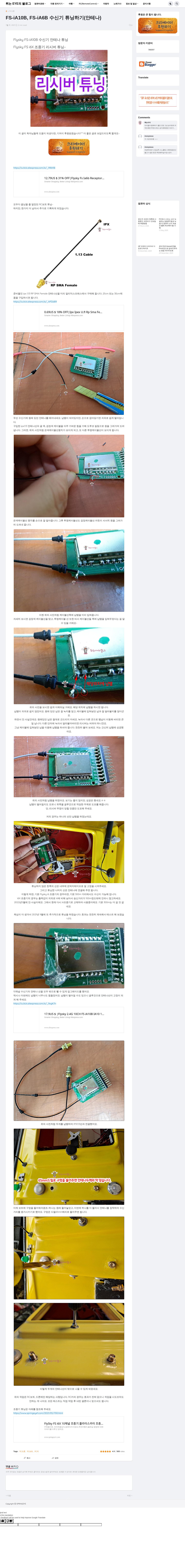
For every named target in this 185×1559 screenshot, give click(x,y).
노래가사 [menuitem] (117, 3)
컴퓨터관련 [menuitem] (39, 3)
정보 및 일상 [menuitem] (131, 3)
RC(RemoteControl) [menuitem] (88, 3)
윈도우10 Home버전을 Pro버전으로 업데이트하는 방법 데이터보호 (168, 248)
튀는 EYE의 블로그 (18, 3)
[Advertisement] (157, 179)
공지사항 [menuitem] (147, 3)
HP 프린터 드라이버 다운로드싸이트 (146, 247)
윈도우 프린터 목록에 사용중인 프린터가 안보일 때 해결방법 (147, 221)
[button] (170, 3)
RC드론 (12, 11)
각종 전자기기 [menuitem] (56, 3)
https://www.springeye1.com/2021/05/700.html (38, 1413)
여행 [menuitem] (71, 3)
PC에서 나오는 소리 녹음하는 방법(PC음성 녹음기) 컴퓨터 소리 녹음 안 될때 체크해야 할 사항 (167, 223)
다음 (9, 1495)
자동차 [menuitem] (106, 3)
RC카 (37, 1451)
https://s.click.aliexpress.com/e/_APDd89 (35, 301)
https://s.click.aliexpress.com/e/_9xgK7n (34, 1003)
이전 (129, 1495)
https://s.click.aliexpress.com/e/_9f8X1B (34, 167)
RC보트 (30, 1451)
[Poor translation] (9, 1521)
